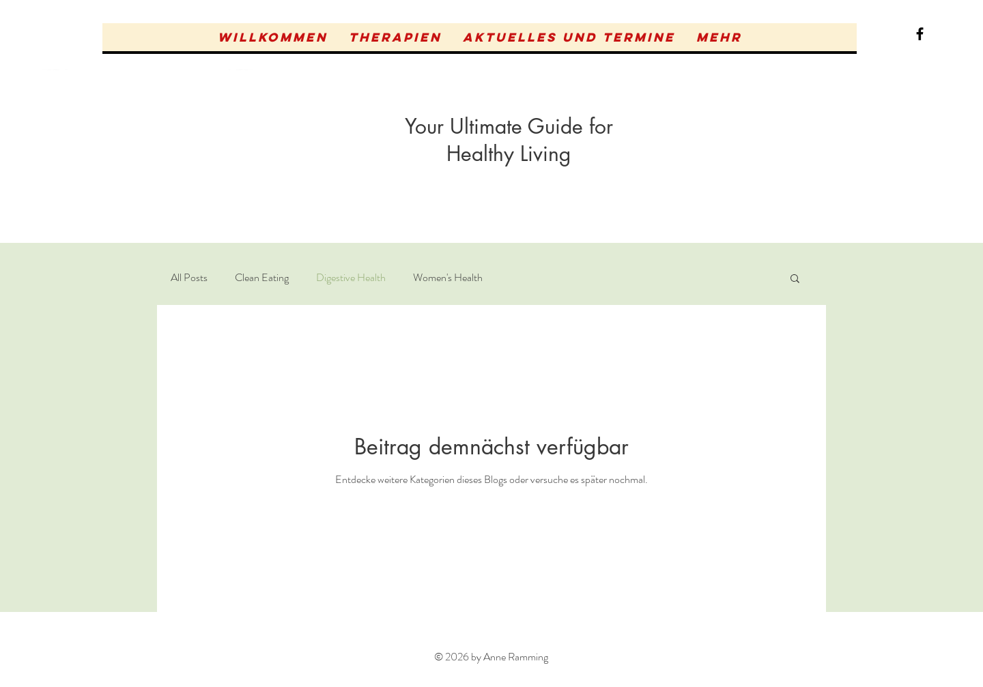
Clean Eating (262, 277)
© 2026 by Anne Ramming (491, 656)
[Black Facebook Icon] (919, 33)
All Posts (189, 277)
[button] (395, 37)
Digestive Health (351, 277)
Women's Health (448, 277)
